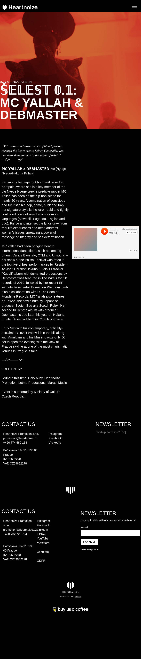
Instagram (55, 433)
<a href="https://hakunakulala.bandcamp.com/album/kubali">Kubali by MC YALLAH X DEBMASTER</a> (105, 273)
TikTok (41, 534)
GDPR (41, 560)
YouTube (42, 538)
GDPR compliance (89, 549)
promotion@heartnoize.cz (20, 529)
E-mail (84, 527)
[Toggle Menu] (134, 7)
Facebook (55, 438)
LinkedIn (42, 529)
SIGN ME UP (89, 541)
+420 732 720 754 (15, 534)
